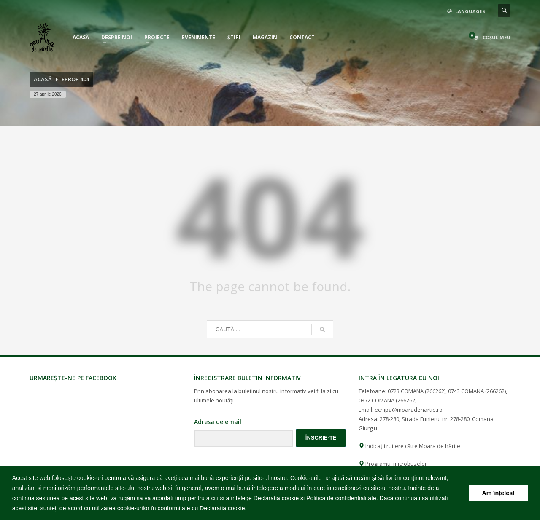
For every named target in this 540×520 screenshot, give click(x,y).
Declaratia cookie (276, 498)
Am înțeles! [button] (498, 493)
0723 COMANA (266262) (417, 391)
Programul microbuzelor (393, 463)
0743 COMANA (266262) (477, 391)
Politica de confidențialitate (341, 498)
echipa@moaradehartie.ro (409, 409)
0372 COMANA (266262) (387, 400)
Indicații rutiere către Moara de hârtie (409, 446)
